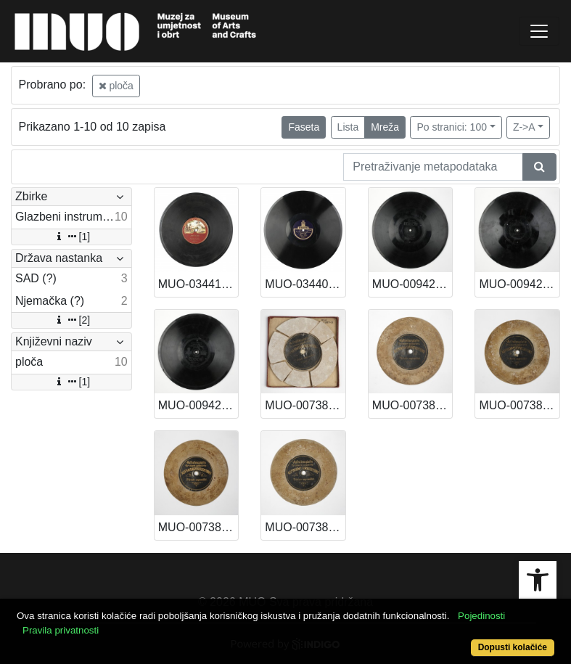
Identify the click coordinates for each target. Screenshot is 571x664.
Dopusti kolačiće (512, 647)
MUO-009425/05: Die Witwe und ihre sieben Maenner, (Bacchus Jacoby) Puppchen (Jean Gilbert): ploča (412, 284)
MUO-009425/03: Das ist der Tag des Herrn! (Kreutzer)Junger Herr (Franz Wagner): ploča (519, 284)
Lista (348, 127)
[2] (72, 320)
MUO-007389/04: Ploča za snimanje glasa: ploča (519, 405)
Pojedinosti (481, 615)
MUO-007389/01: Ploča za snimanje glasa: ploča (305, 527)
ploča (116, 85)
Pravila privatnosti (60, 630)
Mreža (385, 127)
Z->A (524, 127)
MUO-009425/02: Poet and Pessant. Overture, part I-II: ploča (198, 405)
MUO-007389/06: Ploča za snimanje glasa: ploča (412, 405)
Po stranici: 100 (451, 127)
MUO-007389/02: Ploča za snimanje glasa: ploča (198, 527)
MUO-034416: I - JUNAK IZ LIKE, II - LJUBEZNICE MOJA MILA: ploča (198, 284)
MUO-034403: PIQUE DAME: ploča (305, 284)
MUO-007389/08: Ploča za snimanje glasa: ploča (305, 405)
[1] (72, 236)
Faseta (303, 127)
